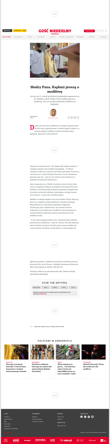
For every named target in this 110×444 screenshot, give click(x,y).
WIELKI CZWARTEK (60, 326)
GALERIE (52, 37)
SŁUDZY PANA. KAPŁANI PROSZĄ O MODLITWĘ (44, 326)
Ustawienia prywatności (37, 421)
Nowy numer (6, 37)
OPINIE (30, 37)
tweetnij (75, 117)
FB (72, 117)
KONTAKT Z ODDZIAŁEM (66, 37)
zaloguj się (100, 31)
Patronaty (80, 37)
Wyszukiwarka (106, 30)
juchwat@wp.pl (40, 267)
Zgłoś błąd (8, 432)
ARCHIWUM (41, 37)
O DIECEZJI (103, 37)
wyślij (78, 117)
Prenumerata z (20, 31)
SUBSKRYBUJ (89, 31)
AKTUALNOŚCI (18, 37)
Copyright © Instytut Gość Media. (87, 432)
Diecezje (91, 37)
